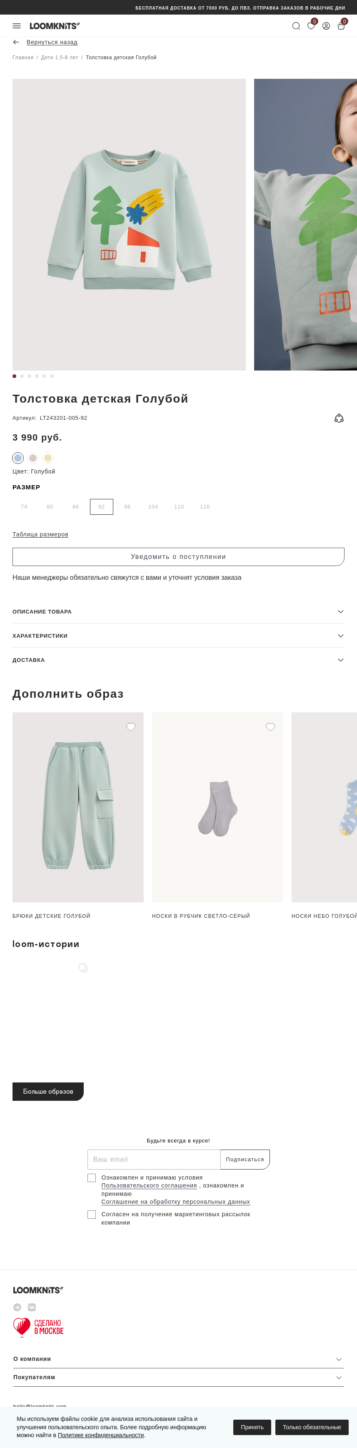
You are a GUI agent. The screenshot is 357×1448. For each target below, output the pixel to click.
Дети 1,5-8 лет (59, 57)
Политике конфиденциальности (101, 1435)
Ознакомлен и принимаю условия (152, 1177)
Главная (23, 57)
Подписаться (245, 1159)
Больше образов (48, 1091)
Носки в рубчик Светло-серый (201, 916)
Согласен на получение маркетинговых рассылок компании (176, 1218)
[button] (178, 611)
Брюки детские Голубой (51, 916)
